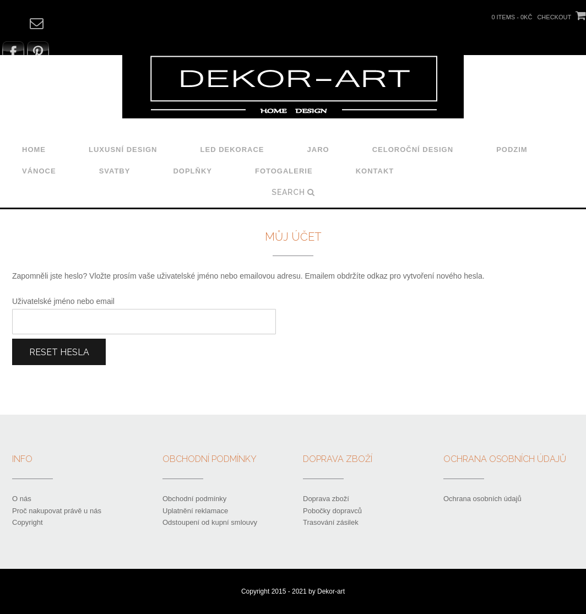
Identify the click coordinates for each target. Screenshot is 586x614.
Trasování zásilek (331, 522)
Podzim (512, 149)
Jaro (318, 149)
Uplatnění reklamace (195, 511)
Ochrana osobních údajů (482, 499)
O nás (21, 499)
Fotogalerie (284, 171)
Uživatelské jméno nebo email (63, 301)
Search (293, 192)
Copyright (27, 522)
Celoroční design (412, 149)
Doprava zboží (326, 499)
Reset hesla (59, 352)
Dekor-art (331, 591)
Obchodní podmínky (194, 499)
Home (34, 149)
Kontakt (375, 171)
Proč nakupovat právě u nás (56, 511)
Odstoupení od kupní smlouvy (209, 522)
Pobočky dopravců (332, 511)
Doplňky (192, 171)
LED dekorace (232, 149)
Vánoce (39, 171)
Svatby (115, 171)
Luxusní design (123, 149)
